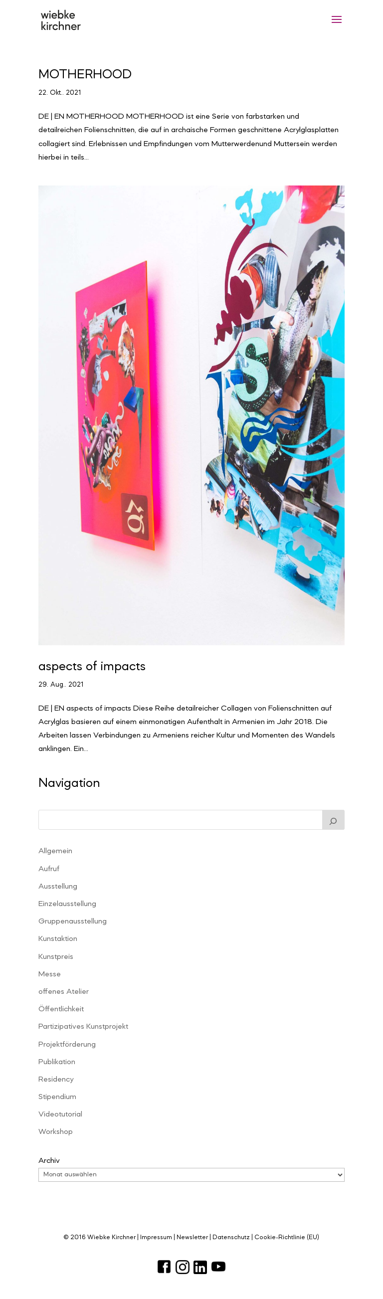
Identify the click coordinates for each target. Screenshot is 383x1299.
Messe (49, 974)
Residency (55, 1080)
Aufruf (48, 869)
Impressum (156, 1237)
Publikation (56, 1062)
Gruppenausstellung (72, 922)
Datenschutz (231, 1237)
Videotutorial (60, 1114)
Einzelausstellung (67, 904)
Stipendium (57, 1097)
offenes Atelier (63, 992)
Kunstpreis (55, 957)
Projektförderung (67, 1045)
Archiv (49, 1161)
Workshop (55, 1132)
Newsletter (192, 1237)
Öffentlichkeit (61, 1009)
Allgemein (55, 851)
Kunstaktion (57, 939)
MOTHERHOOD (85, 74)
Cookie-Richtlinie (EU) (286, 1237)
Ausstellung (57, 887)
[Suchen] (333, 820)
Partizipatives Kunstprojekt (83, 1027)
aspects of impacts (92, 666)
